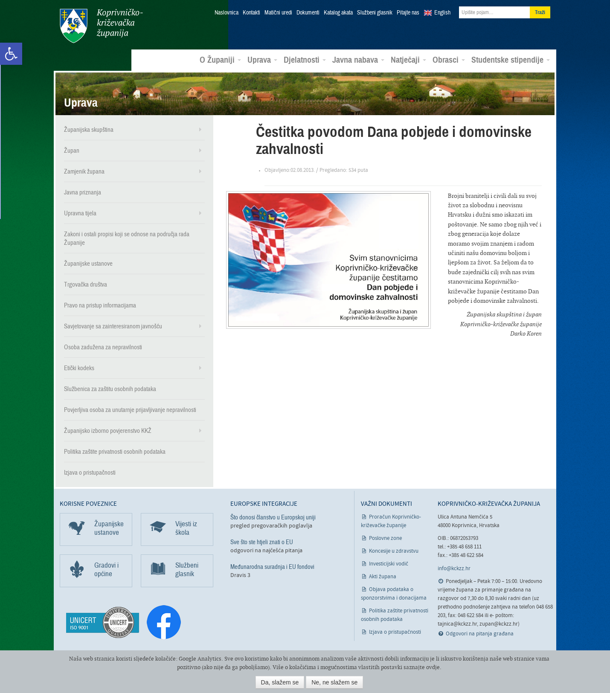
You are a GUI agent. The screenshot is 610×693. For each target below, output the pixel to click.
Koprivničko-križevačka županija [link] (101, 26)
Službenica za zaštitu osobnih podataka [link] (110, 389)
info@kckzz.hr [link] (454, 568)
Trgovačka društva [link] (85, 284)
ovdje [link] (433, 667)
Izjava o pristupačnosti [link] (90, 472)
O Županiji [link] (220, 60)
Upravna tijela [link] (80, 213)
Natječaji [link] (408, 60)
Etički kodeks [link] (79, 368)
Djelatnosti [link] (305, 60)
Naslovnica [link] (226, 13)
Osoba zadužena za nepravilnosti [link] (103, 347)
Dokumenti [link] (308, 13)
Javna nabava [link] (358, 60)
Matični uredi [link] (278, 13)
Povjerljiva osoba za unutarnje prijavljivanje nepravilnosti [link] (130, 410)
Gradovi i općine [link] (106, 569)
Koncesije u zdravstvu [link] (393, 551)
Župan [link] (71, 150)
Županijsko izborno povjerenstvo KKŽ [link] (107, 430)
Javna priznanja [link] (82, 192)
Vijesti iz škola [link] (186, 528)
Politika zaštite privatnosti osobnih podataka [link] (115, 451)
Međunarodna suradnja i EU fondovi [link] (272, 567)
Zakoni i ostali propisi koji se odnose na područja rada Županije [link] (126, 238)
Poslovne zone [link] (385, 538)
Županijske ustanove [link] (88, 263)
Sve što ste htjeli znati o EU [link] (261, 542)
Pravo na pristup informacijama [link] (100, 305)
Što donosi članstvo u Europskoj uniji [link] (273, 517)
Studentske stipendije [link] (510, 60)
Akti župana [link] (382, 577)
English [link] (442, 13)
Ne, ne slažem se (334, 682)
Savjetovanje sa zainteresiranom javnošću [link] (113, 326)
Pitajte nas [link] (408, 13)
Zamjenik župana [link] (84, 171)
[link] (11, 54)
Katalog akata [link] (338, 13)
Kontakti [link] (251, 13)
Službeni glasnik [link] (374, 13)
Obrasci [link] (449, 60)
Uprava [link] (262, 60)
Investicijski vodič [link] (388, 564)
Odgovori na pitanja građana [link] (480, 634)
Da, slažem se (280, 682)
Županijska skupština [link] (88, 129)
